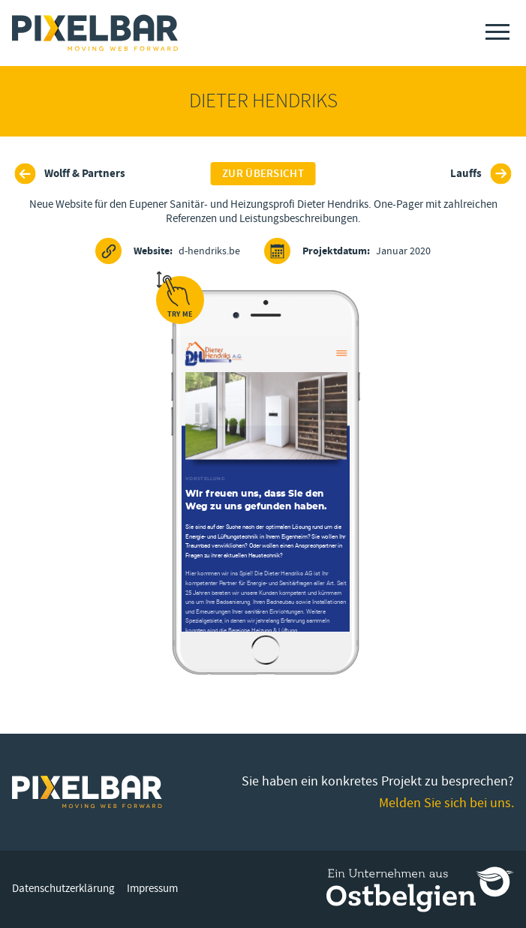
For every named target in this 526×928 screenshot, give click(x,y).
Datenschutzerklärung (63, 888)
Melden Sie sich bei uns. (446, 803)
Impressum (152, 888)
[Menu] (497, 32)
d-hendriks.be (167, 251)
